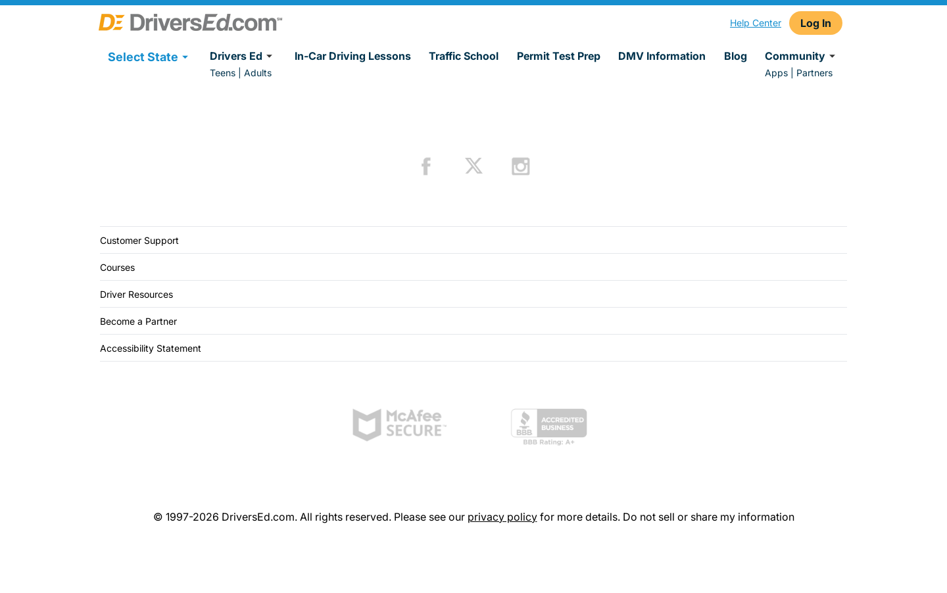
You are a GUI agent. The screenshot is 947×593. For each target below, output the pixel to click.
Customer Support (139, 240)
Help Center (755, 22)
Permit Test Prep (558, 55)
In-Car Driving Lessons (353, 55)
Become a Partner (138, 321)
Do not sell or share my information (708, 516)
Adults (258, 72)
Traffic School (463, 55)
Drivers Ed (243, 56)
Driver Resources (136, 294)
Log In (815, 23)
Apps (776, 72)
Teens (222, 72)
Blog (735, 55)
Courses (117, 267)
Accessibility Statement (150, 348)
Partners (814, 72)
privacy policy (502, 516)
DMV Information (662, 55)
